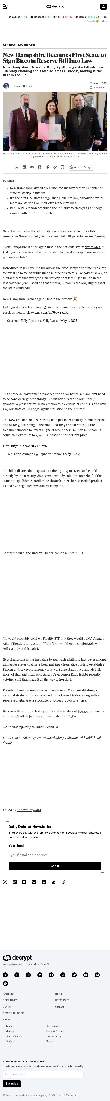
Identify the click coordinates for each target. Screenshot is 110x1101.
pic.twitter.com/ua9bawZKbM (47, 312)
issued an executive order (45, 690)
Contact (10, 1041)
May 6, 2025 (68, 321)
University (62, 1000)
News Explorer (13, 1013)
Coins (7, 1006)
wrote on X (93, 247)
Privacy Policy (53, 1036)
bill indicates (18, 471)
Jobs (8, 1046)
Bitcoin (95, 231)
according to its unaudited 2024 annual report (53, 425)
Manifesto (11, 1031)
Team (9, 1026)
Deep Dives (10, 1000)
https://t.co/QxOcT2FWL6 (29, 446)
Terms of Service (55, 1031)
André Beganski (47, 727)
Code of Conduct (15, 1036)
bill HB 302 (68, 236)
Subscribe (12, 1083)
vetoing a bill (12, 679)
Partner (8, 993)
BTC (5, 17)
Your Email (17, 845)
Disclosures (52, 1026)
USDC (99, 17)
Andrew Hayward (29, 810)
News (58, 993)
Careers (50, 1041)
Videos (59, 1006)
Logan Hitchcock (23, 85)
